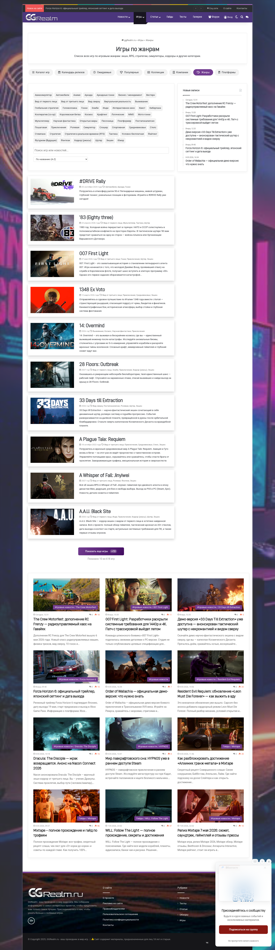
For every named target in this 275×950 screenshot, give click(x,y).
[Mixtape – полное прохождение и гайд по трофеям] (66, 806)
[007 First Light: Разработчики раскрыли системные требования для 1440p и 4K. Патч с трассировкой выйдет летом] (138, 595)
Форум (214, 17)
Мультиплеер (42, 121)
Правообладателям (114, 908)
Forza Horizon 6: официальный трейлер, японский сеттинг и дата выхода (84, 12)
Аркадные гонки (105, 95)
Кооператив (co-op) (45, 114)
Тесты (183, 17)
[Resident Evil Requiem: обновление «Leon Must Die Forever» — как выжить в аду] (210, 666)
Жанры (149, 40)
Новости (123, 17)
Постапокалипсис (145, 121)
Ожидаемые (102, 72)
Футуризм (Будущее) (46, 140)
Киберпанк (155, 108)
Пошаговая (41, 127)
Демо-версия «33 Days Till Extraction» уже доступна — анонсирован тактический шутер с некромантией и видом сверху (210, 624)
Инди (105, 108)
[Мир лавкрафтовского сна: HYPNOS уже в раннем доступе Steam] (138, 734)
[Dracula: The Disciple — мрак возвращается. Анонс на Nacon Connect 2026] (66, 734)
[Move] (255, 861)
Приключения (58, 127)
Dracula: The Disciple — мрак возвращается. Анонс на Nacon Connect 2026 (64, 763)
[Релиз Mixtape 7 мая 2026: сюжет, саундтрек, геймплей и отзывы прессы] (210, 806)
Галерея (197, 17)
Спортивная (118, 127)
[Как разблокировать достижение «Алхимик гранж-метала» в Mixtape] (210, 734)
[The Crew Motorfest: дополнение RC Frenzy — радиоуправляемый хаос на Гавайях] (66, 595)
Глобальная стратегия (46, 108)
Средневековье (137, 127)
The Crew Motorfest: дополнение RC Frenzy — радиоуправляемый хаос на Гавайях (62, 624)
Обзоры (184, 914)
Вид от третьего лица (72, 101)
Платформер (124, 121)
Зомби (95, 108)
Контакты (242, 8)
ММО (131, 114)
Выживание (141, 101)
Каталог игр (40, 72)
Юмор (121, 140)
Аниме (77, 95)
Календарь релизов (71, 72)
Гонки (84, 108)
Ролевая (74, 127)
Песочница (107, 121)
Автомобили (62, 95)
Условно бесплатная (133, 134)
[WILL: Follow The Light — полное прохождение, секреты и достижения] (138, 806)
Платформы (227, 72)
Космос (89, 114)
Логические (118, 114)
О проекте (108, 897)
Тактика (113, 134)
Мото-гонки (144, 114)
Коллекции (155, 72)
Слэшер (103, 127)
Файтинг (152, 134)
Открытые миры (89, 121)
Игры (139, 17)
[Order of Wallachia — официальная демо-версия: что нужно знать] (138, 666)
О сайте (227, 8)
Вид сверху (94, 101)
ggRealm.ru (129, 40)
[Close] (268, 861)
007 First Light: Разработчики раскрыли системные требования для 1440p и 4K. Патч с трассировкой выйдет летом (136, 624)
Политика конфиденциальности (121, 919)
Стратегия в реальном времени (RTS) (85, 134)
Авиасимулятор (43, 95)
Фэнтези (65, 140)
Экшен (109, 140)
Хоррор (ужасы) (82, 140)
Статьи (154, 17)
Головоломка (70, 108)
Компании (180, 72)
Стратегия (55, 134)
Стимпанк (40, 134)
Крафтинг (102, 114)
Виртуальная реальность (117, 101)
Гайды (170, 17)
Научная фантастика (64, 121)
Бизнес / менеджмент (130, 95)
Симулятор (89, 127)
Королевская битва (70, 114)
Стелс (153, 127)
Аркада (89, 95)
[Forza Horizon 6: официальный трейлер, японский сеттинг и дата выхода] (66, 666)
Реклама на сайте (113, 903)
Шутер (98, 140)
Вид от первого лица (46, 101)
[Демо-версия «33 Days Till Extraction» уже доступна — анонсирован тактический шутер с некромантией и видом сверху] (210, 595)
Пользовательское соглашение (120, 914)
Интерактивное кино (124, 108)
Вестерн (150, 95)
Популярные (129, 72)
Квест (142, 108)
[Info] (262, 861)
